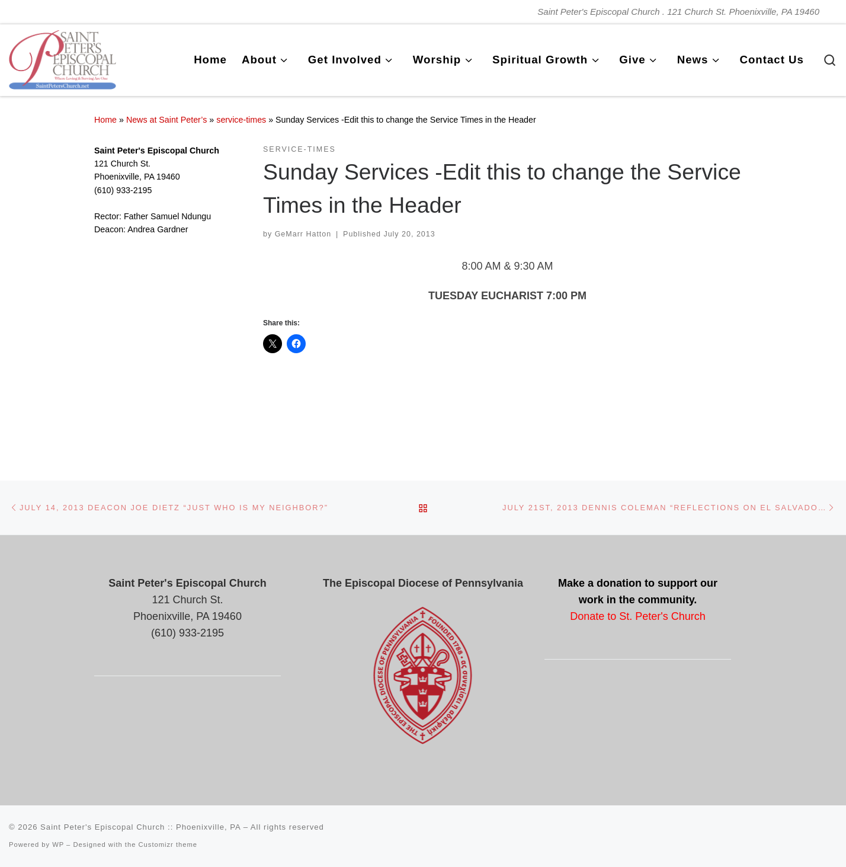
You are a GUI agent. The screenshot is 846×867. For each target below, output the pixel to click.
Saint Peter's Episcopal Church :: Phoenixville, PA (140, 827)
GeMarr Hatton (303, 234)
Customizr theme (168, 844)
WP (58, 844)
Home (105, 119)
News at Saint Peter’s (166, 119)
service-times (241, 119)
